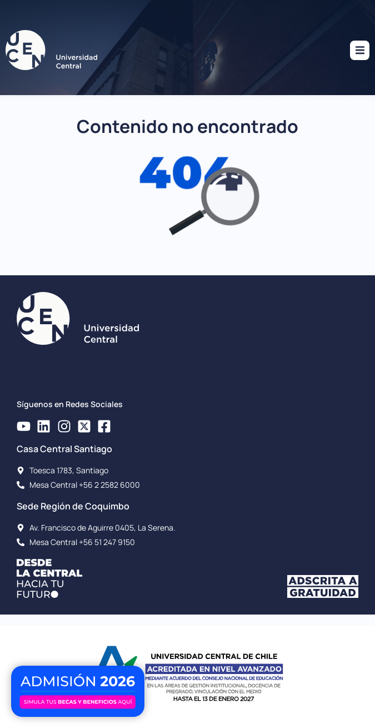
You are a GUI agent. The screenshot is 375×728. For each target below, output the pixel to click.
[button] (359, 50)
